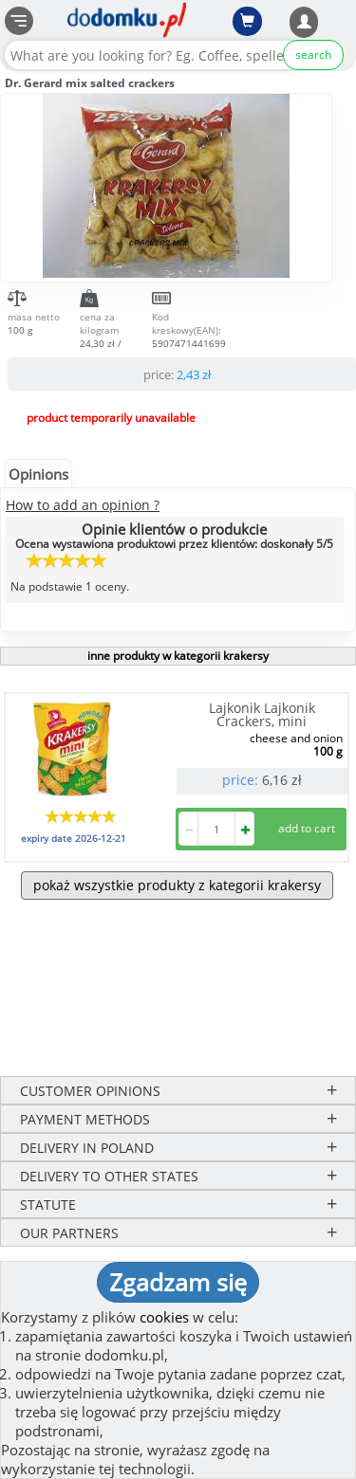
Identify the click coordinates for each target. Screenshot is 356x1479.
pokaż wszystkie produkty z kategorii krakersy (177, 885)
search (313, 54)
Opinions (38, 474)
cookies (164, 1316)
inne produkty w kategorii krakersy (178, 656)
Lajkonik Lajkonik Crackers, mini (262, 714)
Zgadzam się (178, 1282)
